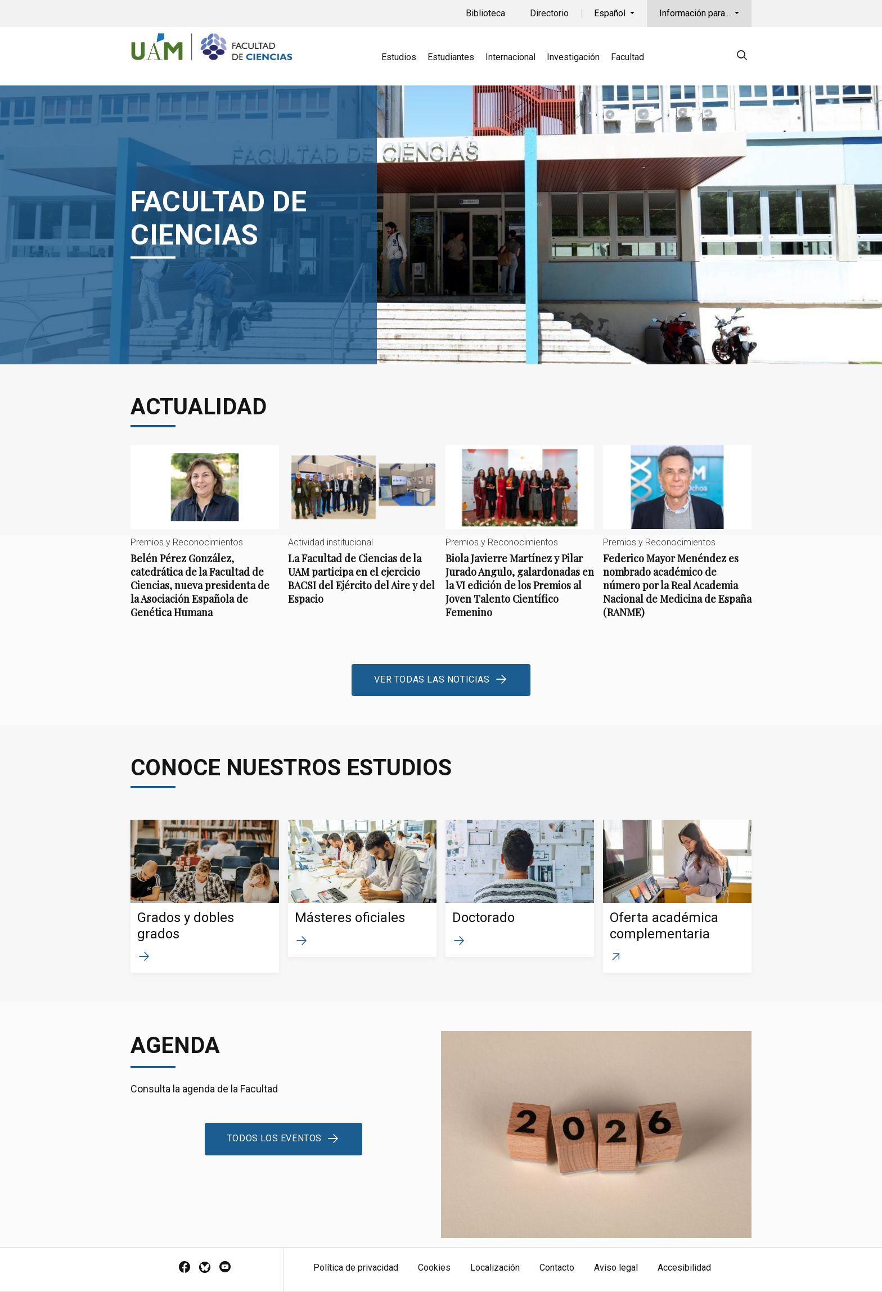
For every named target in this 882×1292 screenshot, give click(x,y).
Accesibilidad (684, 1267)
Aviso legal (616, 1267)
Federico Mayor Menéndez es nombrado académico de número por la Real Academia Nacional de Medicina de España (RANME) (677, 541)
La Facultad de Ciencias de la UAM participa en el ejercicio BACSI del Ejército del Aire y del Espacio (362, 534)
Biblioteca (485, 13)
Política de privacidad (355, 1267)
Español (611, 13)
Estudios (398, 57)
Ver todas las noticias (431, 679)
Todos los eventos (274, 1138)
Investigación (573, 57)
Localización (495, 1267)
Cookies (434, 1267)
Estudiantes (451, 57)
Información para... (695, 13)
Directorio (549, 13)
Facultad (627, 57)
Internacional (510, 57)
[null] (742, 57)
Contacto (556, 1267)
